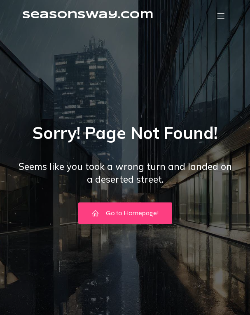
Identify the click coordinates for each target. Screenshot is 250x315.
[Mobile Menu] (221, 16)
